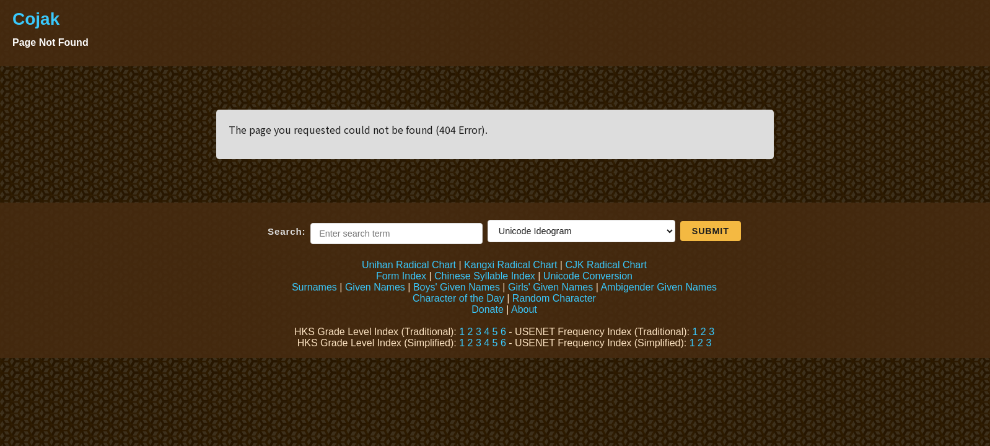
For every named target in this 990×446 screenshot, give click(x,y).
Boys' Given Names (456, 287)
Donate (487, 309)
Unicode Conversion (588, 276)
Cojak (35, 18)
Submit (710, 231)
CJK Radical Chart (606, 265)
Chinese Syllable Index (484, 276)
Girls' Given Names (550, 287)
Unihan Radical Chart (409, 265)
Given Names (375, 287)
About (524, 309)
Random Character (554, 298)
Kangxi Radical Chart (510, 265)
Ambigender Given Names (658, 287)
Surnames (314, 287)
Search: (286, 231)
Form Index (401, 276)
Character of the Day (458, 298)
